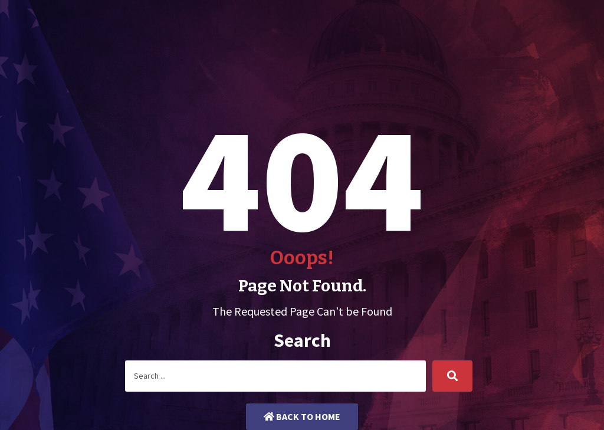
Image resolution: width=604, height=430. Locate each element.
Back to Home (302, 416)
